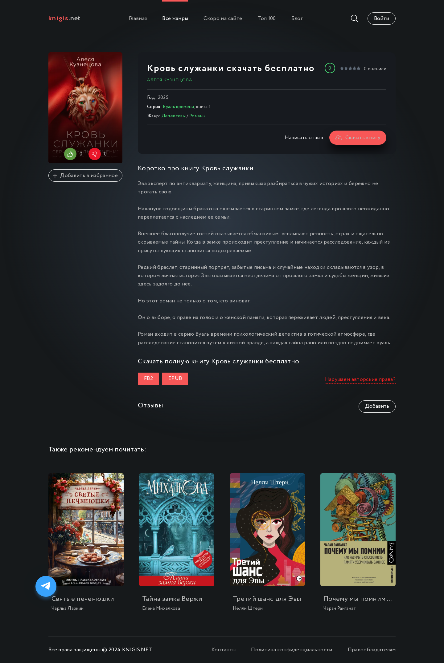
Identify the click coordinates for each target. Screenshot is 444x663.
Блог (297, 18)
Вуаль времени (178, 106)
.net (64, 18)
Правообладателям (372, 650)
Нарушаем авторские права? (360, 379)
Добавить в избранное (85, 176)
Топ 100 (266, 18)
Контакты (224, 650)
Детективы (174, 116)
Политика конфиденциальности (291, 650)
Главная (138, 18)
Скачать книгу (357, 138)
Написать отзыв (304, 138)
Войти (381, 18)
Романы (197, 116)
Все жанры (175, 18)
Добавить (377, 406)
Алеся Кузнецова (169, 80)
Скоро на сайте (223, 18)
